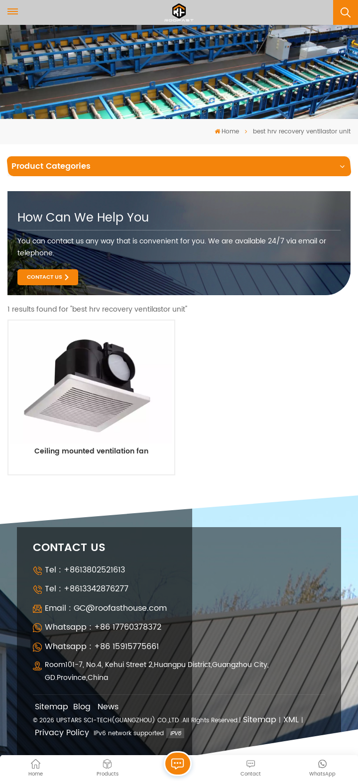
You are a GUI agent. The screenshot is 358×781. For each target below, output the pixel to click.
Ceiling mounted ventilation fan (91, 452)
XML (291, 720)
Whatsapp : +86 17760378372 (103, 627)
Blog (82, 707)
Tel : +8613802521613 (85, 569)
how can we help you (83, 218)
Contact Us (44, 277)
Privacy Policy (62, 733)
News (108, 707)
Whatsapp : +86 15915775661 (102, 646)
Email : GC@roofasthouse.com (106, 608)
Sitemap (51, 707)
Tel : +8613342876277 (86, 588)
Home (227, 131)
